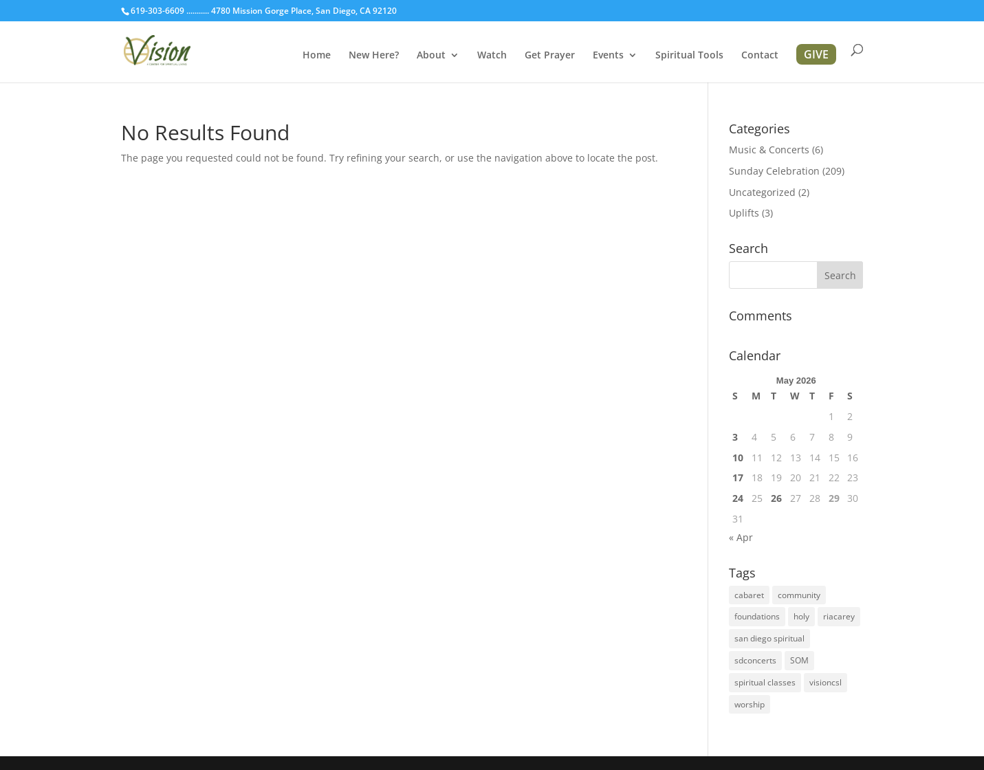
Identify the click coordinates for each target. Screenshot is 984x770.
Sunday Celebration (774, 170)
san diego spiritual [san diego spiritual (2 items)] (769, 638)
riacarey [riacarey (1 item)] (839, 616)
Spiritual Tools (689, 55)
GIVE (816, 54)
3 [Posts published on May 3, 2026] (735, 436)
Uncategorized (762, 192)
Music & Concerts (769, 149)
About (431, 55)
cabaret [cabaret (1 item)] (749, 595)
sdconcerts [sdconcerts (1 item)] (755, 660)
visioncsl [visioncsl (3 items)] (825, 682)
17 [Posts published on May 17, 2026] (737, 477)
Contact (759, 55)
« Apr (741, 537)
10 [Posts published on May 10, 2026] (737, 457)
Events (608, 55)
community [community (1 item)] (799, 595)
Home (317, 55)
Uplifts (744, 212)
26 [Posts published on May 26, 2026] (776, 498)
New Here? (374, 55)
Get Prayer (550, 55)
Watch (492, 55)
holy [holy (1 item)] (801, 616)
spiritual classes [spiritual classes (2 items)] (765, 682)
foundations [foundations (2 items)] (757, 616)
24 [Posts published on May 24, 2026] (737, 498)
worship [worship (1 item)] (749, 704)
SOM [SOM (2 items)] (799, 660)
